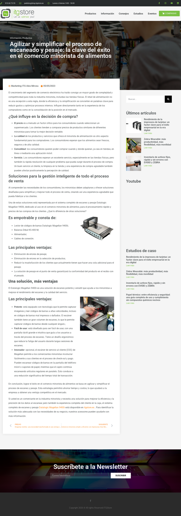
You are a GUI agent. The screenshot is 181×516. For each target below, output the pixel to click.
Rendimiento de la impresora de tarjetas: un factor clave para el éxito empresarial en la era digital (157, 125)
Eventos (152, 13)
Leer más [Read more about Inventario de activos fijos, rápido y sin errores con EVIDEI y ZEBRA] (148, 166)
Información (107, 13)
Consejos (124, 13)
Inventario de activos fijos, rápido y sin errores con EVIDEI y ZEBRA (157, 160)
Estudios (138, 13)
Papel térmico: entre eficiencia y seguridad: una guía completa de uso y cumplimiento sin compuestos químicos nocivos (148, 297)
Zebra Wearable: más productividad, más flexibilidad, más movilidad (157, 142)
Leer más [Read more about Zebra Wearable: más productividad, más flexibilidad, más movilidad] (148, 148)
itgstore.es (89, 407)
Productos (90, 13)
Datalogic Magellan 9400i (52, 407)
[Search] (168, 99)
